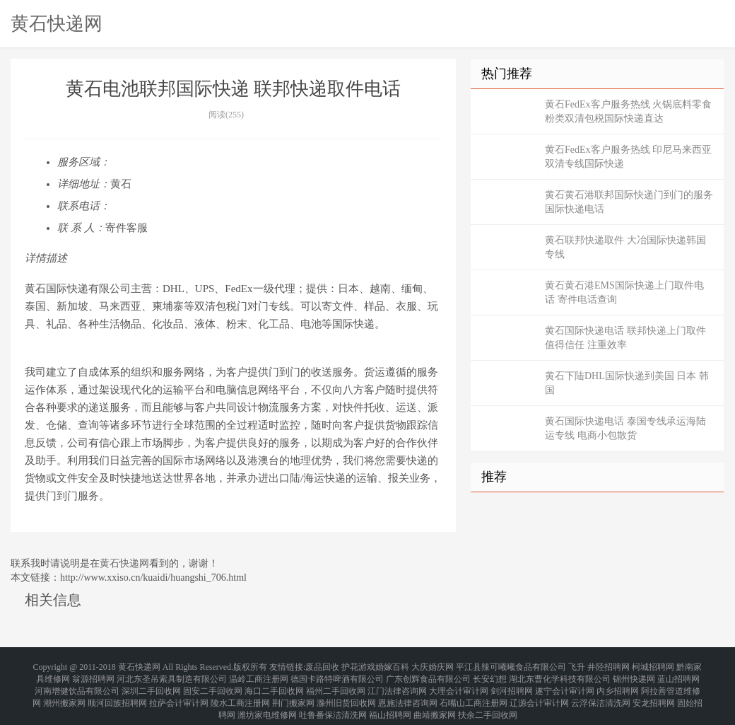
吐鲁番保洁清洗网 (333, 699)
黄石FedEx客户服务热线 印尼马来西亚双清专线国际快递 (628, 156)
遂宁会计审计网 (564, 683)
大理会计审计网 (458, 683)
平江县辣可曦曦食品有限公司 (511, 666)
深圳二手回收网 (151, 683)
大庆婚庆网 (432, 666)
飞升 (576, 666)
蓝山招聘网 (678, 674)
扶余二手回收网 (487, 699)
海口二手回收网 (274, 683)
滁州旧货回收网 (346, 691)
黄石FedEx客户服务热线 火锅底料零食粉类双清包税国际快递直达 (628, 111)
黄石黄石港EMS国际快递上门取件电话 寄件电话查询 (624, 292)
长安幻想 (490, 674)
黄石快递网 (56, 23)
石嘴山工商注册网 (473, 691)
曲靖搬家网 (434, 699)
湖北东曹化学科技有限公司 (560, 674)
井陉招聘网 (608, 666)
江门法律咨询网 (397, 683)
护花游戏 (358, 666)
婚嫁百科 (392, 666)
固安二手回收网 (212, 683)
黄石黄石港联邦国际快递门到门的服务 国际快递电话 (629, 202)
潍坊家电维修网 (267, 699)
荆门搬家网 (293, 691)
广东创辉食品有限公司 (428, 674)
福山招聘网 (390, 699)
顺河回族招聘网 (117, 691)
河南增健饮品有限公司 (77, 683)
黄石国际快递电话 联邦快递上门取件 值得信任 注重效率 (625, 337)
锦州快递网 (634, 674)
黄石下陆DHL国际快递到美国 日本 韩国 (627, 383)
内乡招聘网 (617, 683)
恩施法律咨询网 (407, 691)
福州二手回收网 (335, 683)
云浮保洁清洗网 (600, 691)
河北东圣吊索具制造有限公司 (172, 674)
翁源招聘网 (93, 674)
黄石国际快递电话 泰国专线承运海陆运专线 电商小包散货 (625, 428)
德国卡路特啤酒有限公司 (337, 674)
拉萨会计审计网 (178, 691)
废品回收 (322, 666)
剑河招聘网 (511, 683)
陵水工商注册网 (240, 691)
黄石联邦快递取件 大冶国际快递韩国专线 (625, 247)
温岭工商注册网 (258, 674)
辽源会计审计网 (539, 691)
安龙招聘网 (654, 691)
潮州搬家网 (64, 691)
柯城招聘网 (653, 666)
